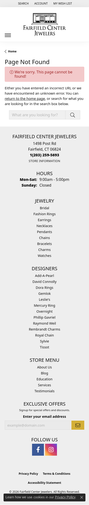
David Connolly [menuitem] (44, 281)
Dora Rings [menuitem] (44, 287)
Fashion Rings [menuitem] (44, 214)
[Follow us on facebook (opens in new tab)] (38, 450)
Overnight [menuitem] (44, 311)
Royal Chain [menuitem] (44, 335)
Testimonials (44, 391)
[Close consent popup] (81, 497)
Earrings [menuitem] (44, 220)
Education (44, 379)
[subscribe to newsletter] (77, 425)
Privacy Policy (28, 474)
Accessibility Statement (44, 483)
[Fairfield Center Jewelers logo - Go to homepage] (44, 24)
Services (44, 385)
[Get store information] (44, 161)
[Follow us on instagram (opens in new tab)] (51, 450)
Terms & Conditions (56, 474)
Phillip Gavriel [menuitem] (44, 317)
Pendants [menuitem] (44, 232)
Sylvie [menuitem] (44, 341)
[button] (23, 3)
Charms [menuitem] (44, 249)
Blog (44, 373)
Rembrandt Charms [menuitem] (44, 329)
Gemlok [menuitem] (44, 293)
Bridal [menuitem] (44, 208)
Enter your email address (44, 416)
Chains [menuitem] (44, 237)
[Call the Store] (44, 155)
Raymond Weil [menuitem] (44, 323)
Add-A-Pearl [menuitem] (44, 275)
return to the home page (25, 98)
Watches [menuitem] (44, 255)
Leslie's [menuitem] (44, 299)
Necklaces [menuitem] (44, 226)
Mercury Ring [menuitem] (44, 305)
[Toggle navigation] (8, 33)
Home (12, 51)
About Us (44, 367)
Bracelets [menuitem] (44, 243)
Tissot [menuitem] (44, 347)
